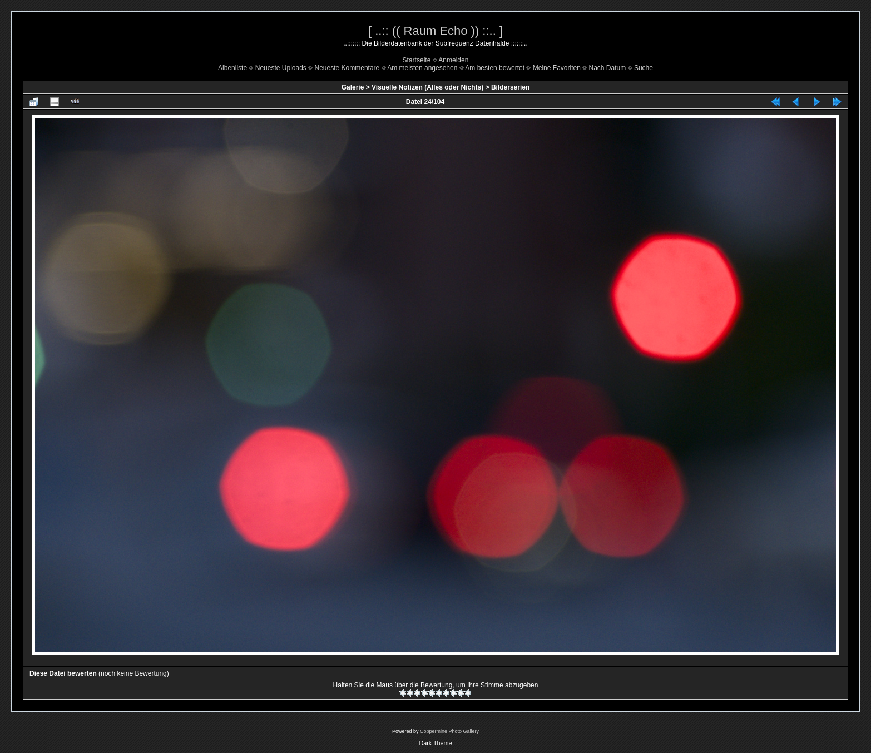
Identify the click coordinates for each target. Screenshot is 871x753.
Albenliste (232, 68)
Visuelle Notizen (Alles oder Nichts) (427, 87)
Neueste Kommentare (347, 68)
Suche (643, 68)
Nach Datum (607, 68)
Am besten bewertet (494, 68)
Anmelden (453, 60)
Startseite (417, 60)
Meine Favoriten (557, 68)
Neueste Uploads (280, 68)
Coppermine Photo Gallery (449, 731)
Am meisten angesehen (422, 68)
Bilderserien (510, 87)
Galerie (353, 87)
